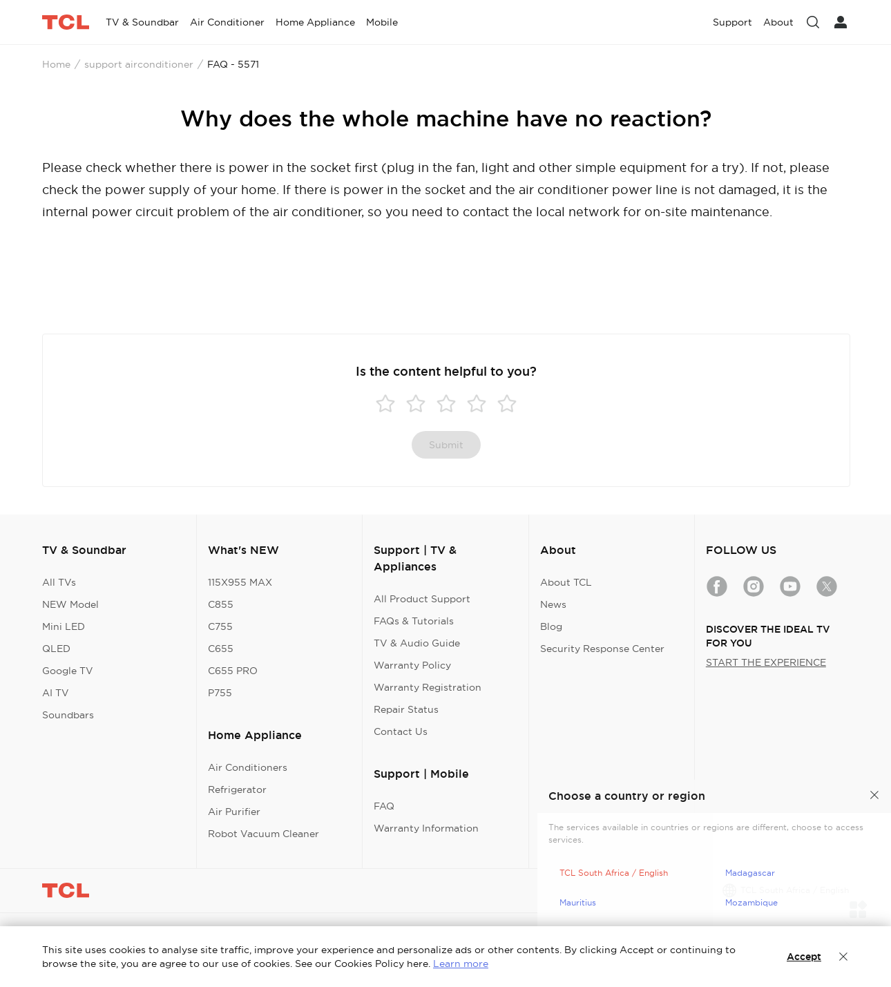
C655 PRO (233, 670)
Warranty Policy (412, 665)
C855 (220, 604)
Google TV (67, 670)
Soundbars (68, 715)
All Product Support (422, 599)
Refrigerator (237, 789)
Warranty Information (426, 828)
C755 (220, 626)
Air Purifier (234, 811)
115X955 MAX (240, 582)
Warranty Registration (427, 687)
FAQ (384, 806)
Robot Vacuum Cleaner (263, 833)
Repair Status (406, 709)
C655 (220, 648)
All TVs (59, 582)
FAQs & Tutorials (414, 621)
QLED (56, 648)
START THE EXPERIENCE (766, 662)
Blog (551, 626)
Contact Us (401, 731)
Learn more (460, 963)
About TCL (566, 582)
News (553, 604)
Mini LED (63, 626)
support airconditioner (138, 64)
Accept (804, 956)
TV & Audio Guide (417, 643)
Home (56, 64)
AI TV (55, 693)
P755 (220, 693)
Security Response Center (602, 648)
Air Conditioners (247, 767)
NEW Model (70, 604)
